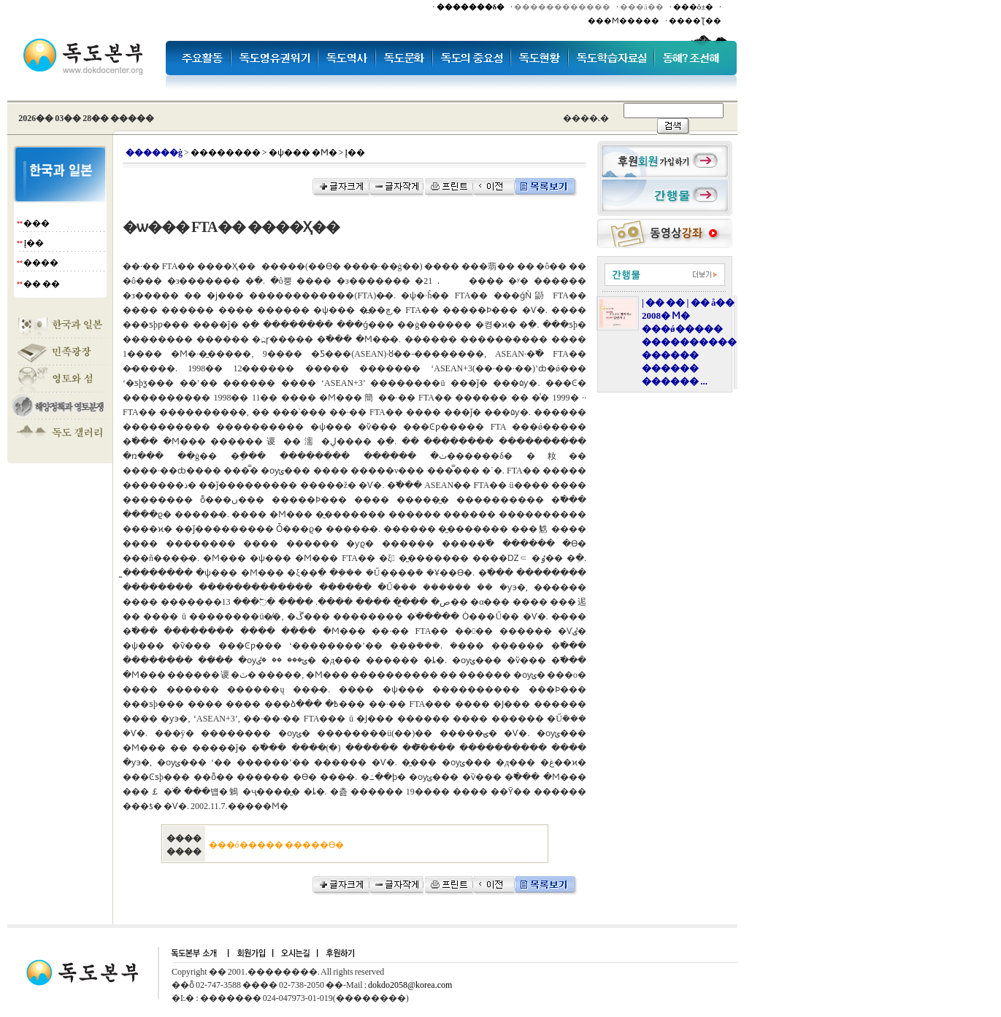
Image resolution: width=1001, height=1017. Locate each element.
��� (36, 223)
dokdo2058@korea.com (410, 985)
